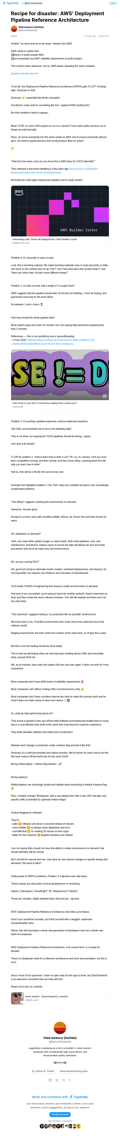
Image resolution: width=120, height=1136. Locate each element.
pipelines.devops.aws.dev (24, 73)
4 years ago (90, 36)
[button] (43, 1071)
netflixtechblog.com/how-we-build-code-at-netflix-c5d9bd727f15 (60, 340)
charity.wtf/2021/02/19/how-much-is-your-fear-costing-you (42, 343)
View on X (104, 36)
